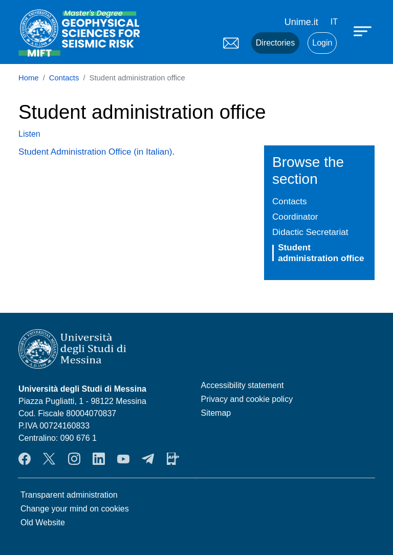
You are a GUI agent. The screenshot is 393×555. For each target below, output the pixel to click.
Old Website (42, 522)
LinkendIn (99, 459)
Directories (275, 42)
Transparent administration (69, 494)
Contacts (64, 78)
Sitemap (216, 413)
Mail (231, 43)
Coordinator (295, 216)
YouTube (123, 459)
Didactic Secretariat (310, 232)
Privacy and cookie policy (247, 399)
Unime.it (301, 22)
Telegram (148, 459)
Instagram (74, 459)
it (334, 21)
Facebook (24, 459)
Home (28, 78)
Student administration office (321, 252)
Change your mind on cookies (74, 508)
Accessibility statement (242, 385)
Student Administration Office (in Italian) (95, 151)
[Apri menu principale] (364, 30)
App (173, 459)
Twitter (49, 459)
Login (322, 42)
